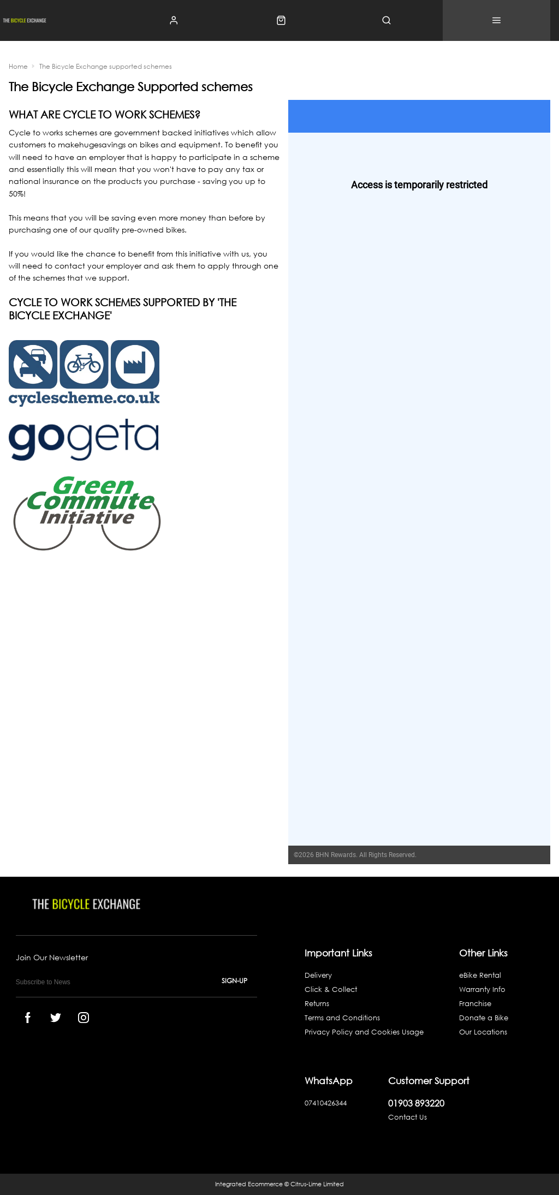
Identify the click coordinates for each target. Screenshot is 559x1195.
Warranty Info (482, 989)
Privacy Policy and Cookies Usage (364, 1032)
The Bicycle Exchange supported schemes (105, 66)
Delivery (318, 975)
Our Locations (483, 1032)
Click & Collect (331, 989)
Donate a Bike (483, 1017)
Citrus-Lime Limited (317, 1184)
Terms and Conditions (342, 1017)
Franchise (475, 1003)
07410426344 (326, 1103)
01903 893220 (416, 1103)
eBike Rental (480, 975)
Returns (317, 1003)
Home (18, 66)
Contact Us (407, 1117)
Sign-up (234, 980)
